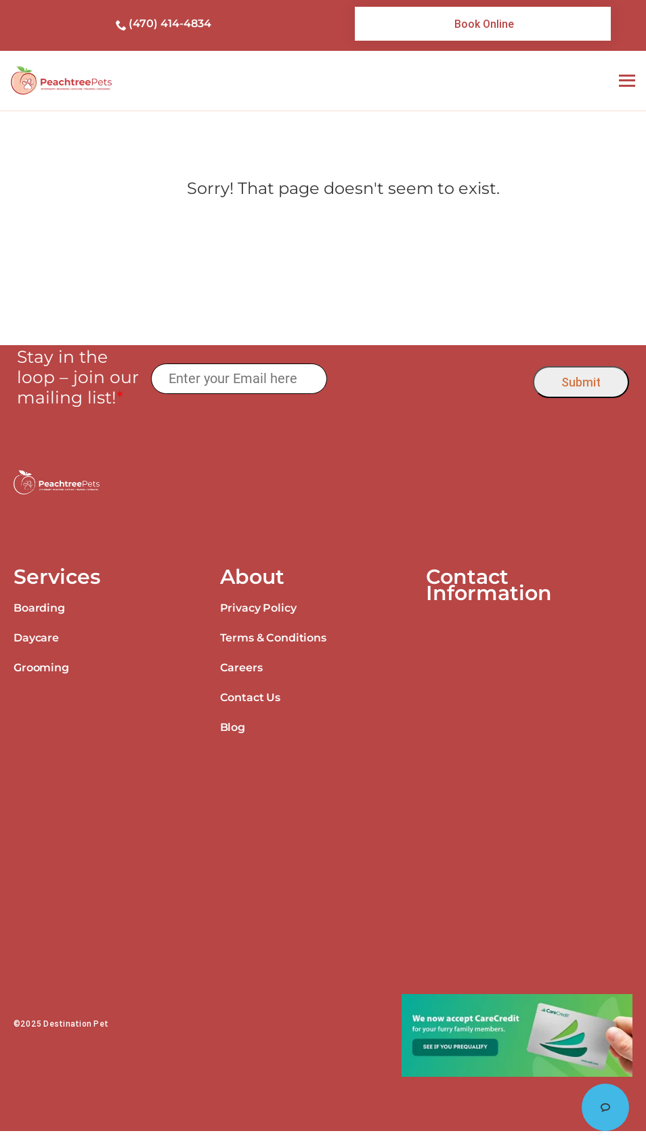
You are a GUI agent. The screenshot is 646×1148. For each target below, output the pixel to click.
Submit (581, 382)
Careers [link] (241, 667)
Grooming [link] (41, 667)
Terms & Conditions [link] (273, 637)
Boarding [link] (39, 607)
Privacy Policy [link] (258, 607)
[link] (483, 24)
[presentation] (430, 378)
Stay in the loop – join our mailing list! (78, 377)
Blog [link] (232, 727)
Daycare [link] (36, 637)
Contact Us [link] (250, 697)
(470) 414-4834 (170, 23)
